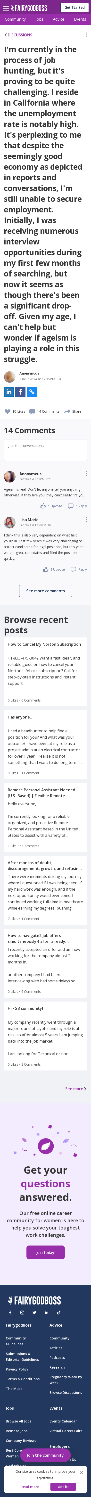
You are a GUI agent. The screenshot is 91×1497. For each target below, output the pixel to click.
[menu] (6, 4)
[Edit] (86, 36)
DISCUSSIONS (18, 35)
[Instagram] (22, 1312)
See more (76, 1088)
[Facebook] (10, 1312)
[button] (86, 36)
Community (15, 19)
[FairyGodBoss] (34, 1301)
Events (80, 19)
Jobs (39, 19)
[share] (67, 410)
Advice (58, 19)
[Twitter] (34, 1312)
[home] (28, 9)
